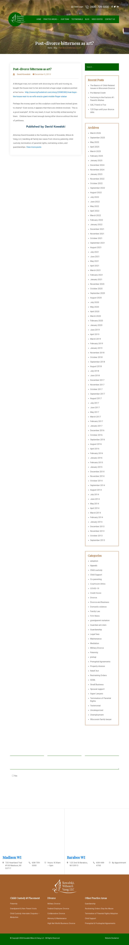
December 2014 (97, 471)
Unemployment (97, 715)
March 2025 (95, 151)
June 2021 (95, 256)
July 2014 (94, 494)
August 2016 (96, 444)
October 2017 (96, 389)
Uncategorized (96, 710)
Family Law (95, 611)
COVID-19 (94, 588)
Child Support (96, 574)
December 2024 (97, 165)
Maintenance (95, 639)
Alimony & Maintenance (57, 918)
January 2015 (96, 467)
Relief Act (94, 671)
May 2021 (94, 261)
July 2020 (94, 302)
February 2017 (96, 421)
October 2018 (96, 357)
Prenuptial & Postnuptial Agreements (100, 923)
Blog (87, 19)
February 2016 (96, 453)
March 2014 (95, 513)
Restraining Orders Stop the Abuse (99, 908)
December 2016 (97, 430)
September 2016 (97, 439)
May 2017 (94, 412)
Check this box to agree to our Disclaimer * (33, 776)
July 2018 (94, 371)
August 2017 (96, 398)
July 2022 (94, 197)
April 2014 (94, 508)
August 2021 (96, 247)
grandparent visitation (100, 620)
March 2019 (95, 339)
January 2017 (96, 426)
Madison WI (12, 857)
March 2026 (95, 133)
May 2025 (94, 142)
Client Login (77, 7)
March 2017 (95, 416)
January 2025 (96, 160)
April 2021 (94, 266)
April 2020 (94, 311)
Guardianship (96, 629)
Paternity (94, 652)
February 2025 (96, 156)
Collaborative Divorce (56, 913)
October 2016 (96, 435)
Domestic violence (98, 607)
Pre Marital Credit (98, 93)
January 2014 (96, 522)
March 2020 (95, 316)
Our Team (65, 19)
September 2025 (97, 137)
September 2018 (97, 362)
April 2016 (94, 449)
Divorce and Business (99, 602)
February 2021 (96, 275)
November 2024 (97, 169)
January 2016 (96, 458)
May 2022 (94, 206)
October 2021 (96, 238)
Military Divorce (97, 648)
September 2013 (97, 540)
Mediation (94, 643)
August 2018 (96, 366)
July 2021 (94, 252)
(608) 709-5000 (97, 6)
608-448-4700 (100, 864)
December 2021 (97, 229)
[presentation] (28, 787)
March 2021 (95, 270)
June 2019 (95, 330)
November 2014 (97, 476)
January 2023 (96, 174)
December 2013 (97, 526)
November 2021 (97, 233)
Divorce (93, 597)
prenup (93, 657)
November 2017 (97, 384)
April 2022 (94, 211)
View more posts (33, 147)
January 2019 (96, 348)
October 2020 (96, 288)
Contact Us (110, 19)
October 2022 (96, 183)
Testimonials (77, 19)
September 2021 (97, 243)
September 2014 (97, 485)
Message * (64, 765)
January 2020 (96, 325)
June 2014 (95, 499)
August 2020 (96, 298)
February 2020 (96, 320)
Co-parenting (96, 579)
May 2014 (94, 503)
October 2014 (96, 481)
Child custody (96, 570)
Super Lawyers (96, 693)
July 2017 (94, 403)
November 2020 (97, 284)
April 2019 (94, 334)
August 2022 (96, 192)
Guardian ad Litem (98, 625)
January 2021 (96, 279)
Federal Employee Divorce (58, 908)
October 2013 (96, 535)
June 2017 (95, 407)
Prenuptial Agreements (100, 661)
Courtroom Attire (97, 584)
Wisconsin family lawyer (101, 719)
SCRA (92, 680)
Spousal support (97, 689)
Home (39, 19)
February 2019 (96, 343)
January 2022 (96, 224)
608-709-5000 (36, 864)
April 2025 (94, 147)
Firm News (95, 616)
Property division (97, 666)
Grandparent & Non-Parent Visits (23, 908)
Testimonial (95, 705)
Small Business (97, 684)
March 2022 (95, 215)
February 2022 (96, 220)
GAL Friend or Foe (98, 105)
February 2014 (96, 517)
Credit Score (95, 593)
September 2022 (97, 188)
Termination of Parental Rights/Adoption (101, 913)
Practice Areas (50, 19)
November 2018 (97, 352)
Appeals (93, 565)
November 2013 (97, 531)
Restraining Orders (98, 675)
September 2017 (97, 394)
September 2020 (97, 293)
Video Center (97, 19)
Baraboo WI (76, 857)
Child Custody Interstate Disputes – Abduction (24, 915)
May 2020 (94, 307)
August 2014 (96, 490)
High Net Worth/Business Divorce (61, 923)
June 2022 (95, 201)
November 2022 (97, 179)
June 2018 (95, 375)
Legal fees (94, 634)
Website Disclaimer (112, 938)
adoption (94, 561)
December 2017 (97, 380)
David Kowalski (23, 74)
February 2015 (96, 462)
